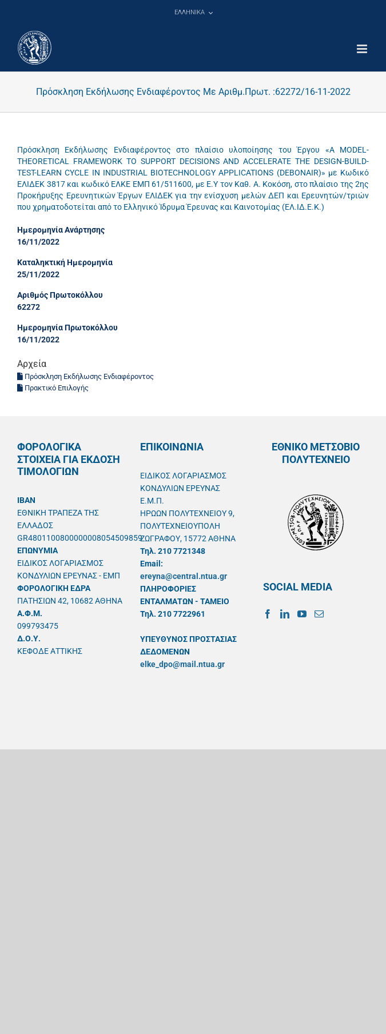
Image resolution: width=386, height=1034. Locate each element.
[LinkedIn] (284, 613)
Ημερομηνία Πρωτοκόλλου (67, 327)
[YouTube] (302, 613)
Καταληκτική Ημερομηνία (65, 262)
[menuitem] (193, 12)
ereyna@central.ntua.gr (183, 576)
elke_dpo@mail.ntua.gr (182, 664)
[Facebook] (267, 613)
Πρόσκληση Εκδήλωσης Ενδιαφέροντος (85, 376)
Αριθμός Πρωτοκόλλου (60, 295)
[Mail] (319, 613)
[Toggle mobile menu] (363, 49)
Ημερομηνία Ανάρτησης (61, 229)
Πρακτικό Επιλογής (53, 388)
